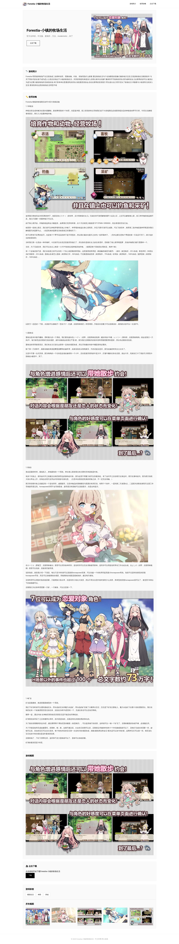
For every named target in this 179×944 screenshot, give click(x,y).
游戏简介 (133, 4)
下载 (30, 875)
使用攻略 (143, 4)
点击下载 (153, 4)
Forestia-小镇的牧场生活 (36, 4)
